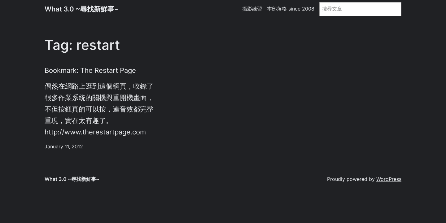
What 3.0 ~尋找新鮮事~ (82, 9)
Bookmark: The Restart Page (90, 70)
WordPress (388, 179)
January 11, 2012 (64, 147)
